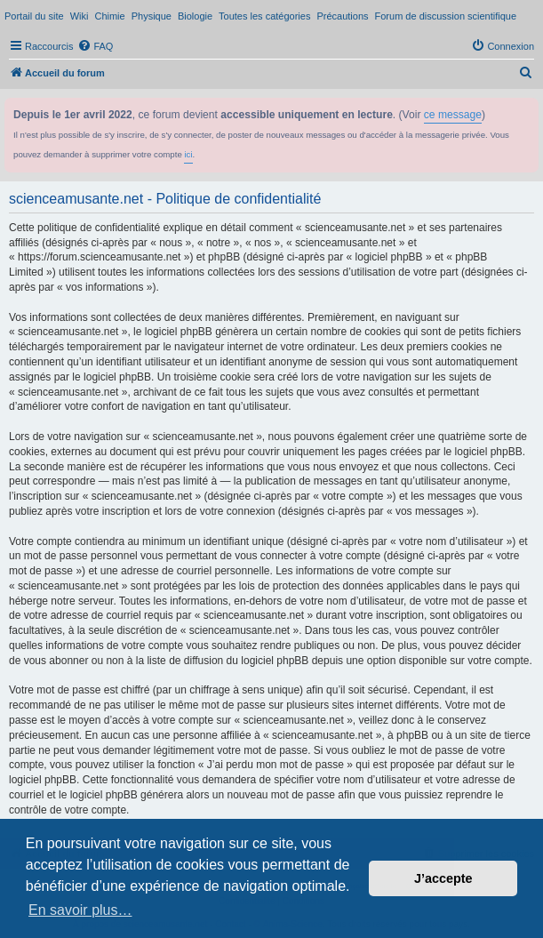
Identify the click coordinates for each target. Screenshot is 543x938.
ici (188, 154)
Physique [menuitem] (152, 16)
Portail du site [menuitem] (34, 16)
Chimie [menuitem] (109, 16)
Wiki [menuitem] (79, 16)
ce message (453, 114)
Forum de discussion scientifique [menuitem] (446, 16)
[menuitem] (95, 46)
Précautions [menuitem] (342, 16)
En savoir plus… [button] (80, 910)
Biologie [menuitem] (195, 16)
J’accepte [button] (443, 878)
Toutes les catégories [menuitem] (264, 16)
